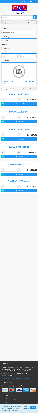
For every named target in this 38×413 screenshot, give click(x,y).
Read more (32, 374)
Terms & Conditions (17, 382)
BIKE (4, 84)
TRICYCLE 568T (8, 82)
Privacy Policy (6, 382)
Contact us (27, 382)
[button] (22, 1)
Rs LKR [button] (26, 2)
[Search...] (17, 17)
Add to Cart (21, 139)
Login (33, 2)
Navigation (5, 22)
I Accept (33, 407)
